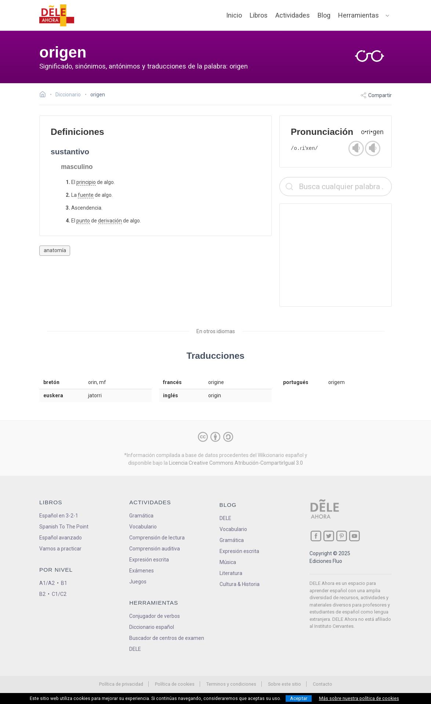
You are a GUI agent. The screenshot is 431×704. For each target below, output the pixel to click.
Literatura (231, 573)
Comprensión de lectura (157, 538)
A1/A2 (47, 583)
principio (86, 182)
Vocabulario (143, 527)
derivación (110, 221)
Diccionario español (151, 627)
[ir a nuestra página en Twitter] (328, 536)
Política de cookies (175, 684)
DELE (225, 518)
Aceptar (298, 698)
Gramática (141, 516)
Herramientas (358, 15)
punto (83, 221)
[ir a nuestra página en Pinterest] (341, 536)
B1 (64, 583)
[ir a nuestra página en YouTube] (354, 536)
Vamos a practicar (60, 549)
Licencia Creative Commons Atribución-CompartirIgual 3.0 (236, 463)
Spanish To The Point (63, 527)
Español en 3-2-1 (58, 516)
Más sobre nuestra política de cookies (359, 698)
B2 (42, 594)
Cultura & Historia (240, 584)
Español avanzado (60, 538)
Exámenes (141, 571)
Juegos (137, 582)
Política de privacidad (121, 684)
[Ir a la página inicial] (44, 95)
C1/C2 (59, 594)
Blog (324, 15)
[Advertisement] (335, 255)
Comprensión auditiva (154, 549)
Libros (259, 15)
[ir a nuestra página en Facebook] (315, 536)
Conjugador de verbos (154, 616)
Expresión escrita (149, 560)
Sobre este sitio (284, 684)
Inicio (234, 15)
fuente (86, 195)
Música (228, 562)
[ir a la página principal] (57, 15)
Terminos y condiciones (231, 684)
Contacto (322, 684)
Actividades (292, 15)
